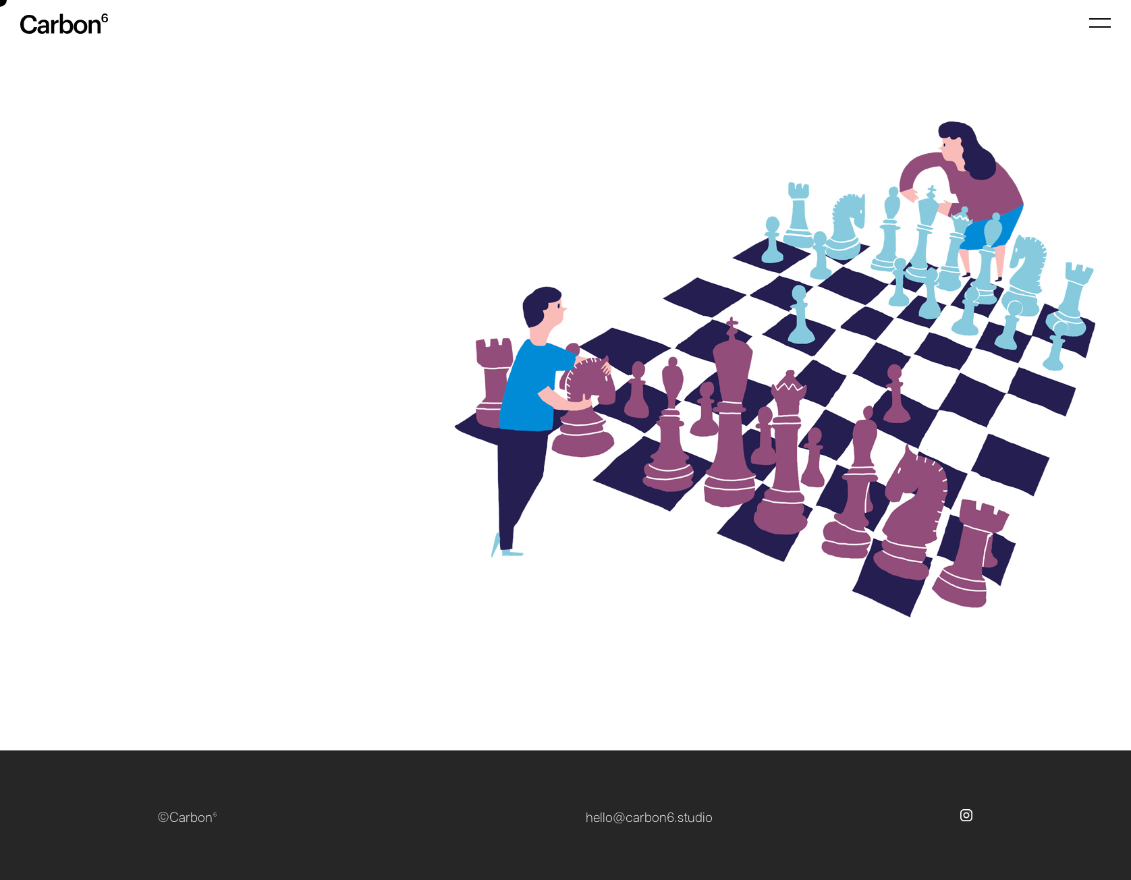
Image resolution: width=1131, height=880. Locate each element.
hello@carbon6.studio (649, 818)
